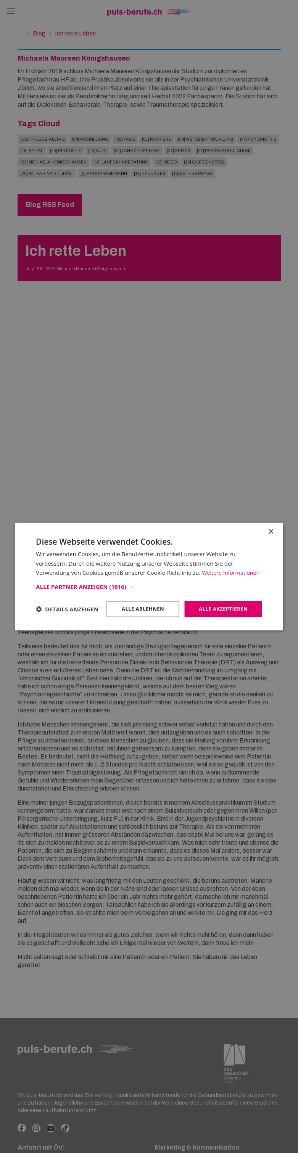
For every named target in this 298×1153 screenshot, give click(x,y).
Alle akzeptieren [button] (222, 607)
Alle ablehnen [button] (138, 607)
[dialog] (149, 576)
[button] (149, 584)
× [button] (271, 520)
